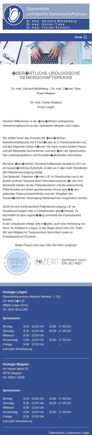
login (86, 432)
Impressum (74, 432)
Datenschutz (57, 432)
